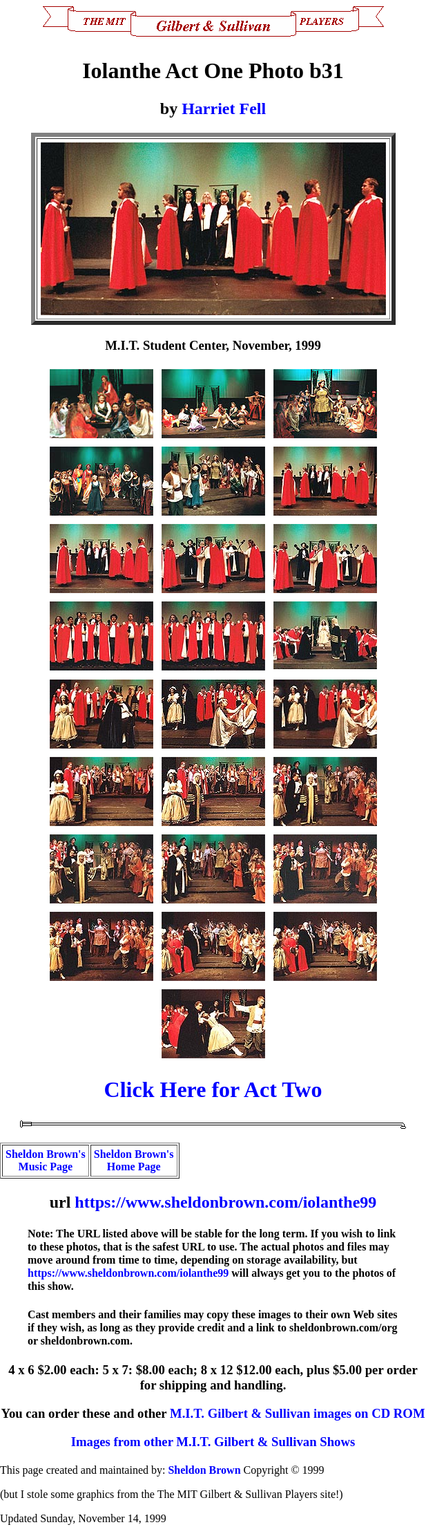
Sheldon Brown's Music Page (46, 1160)
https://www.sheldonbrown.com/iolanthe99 (225, 1202)
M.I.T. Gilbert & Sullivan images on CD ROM (297, 1413)
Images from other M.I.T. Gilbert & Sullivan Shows (213, 1441)
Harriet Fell (224, 109)
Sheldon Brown (204, 1470)
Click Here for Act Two (213, 1089)
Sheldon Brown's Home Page (134, 1160)
